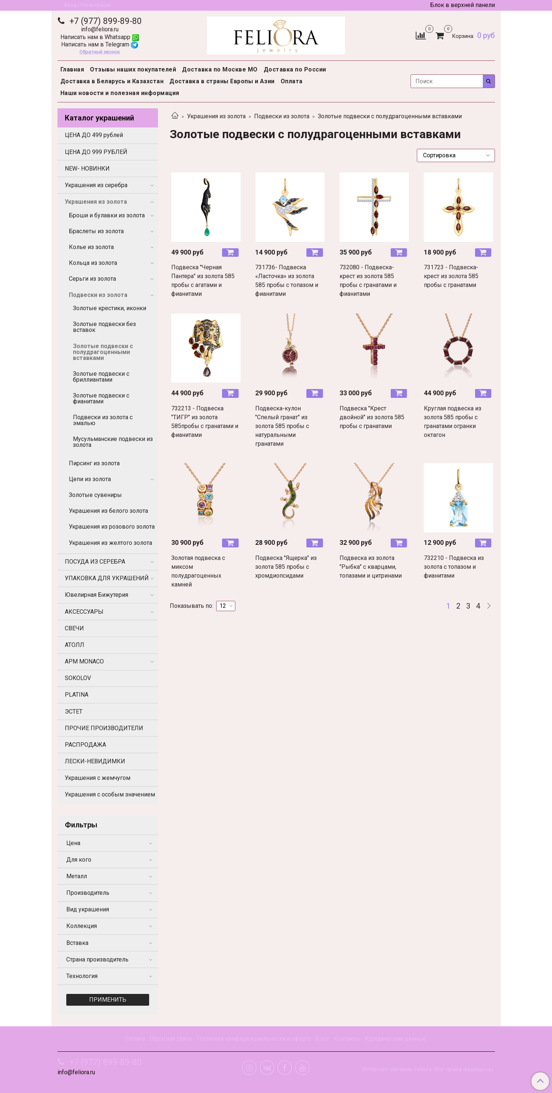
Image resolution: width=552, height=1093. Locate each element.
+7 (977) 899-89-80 (104, 21)
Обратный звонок (100, 52)
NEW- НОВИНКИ (87, 168)
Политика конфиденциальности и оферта (254, 1038)
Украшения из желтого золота (110, 542)
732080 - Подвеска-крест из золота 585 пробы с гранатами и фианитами (368, 280)
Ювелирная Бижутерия (96, 594)
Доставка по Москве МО (220, 69)
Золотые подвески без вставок (104, 326)
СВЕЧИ (74, 628)
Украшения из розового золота (112, 526)
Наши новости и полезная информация (119, 93)
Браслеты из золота (96, 231)
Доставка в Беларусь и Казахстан (112, 81)
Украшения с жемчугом (97, 777)
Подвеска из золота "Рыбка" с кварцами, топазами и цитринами (371, 566)
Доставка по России (295, 69)
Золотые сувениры (95, 494)
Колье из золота (91, 247)
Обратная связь (171, 1038)
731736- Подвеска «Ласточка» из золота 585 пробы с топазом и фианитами (286, 280)
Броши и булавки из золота (107, 215)
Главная (72, 69)
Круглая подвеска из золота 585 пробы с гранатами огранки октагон (452, 421)
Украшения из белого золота (108, 510)
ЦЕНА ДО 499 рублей (94, 135)
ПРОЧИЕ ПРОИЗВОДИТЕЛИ (104, 728)
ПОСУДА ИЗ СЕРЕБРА (95, 561)
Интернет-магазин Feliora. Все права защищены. (428, 1069)
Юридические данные (395, 1038)
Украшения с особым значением (110, 794)
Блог (322, 1038)
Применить (107, 999)
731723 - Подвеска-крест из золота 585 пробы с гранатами (451, 276)
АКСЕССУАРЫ (84, 611)
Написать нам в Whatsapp (99, 37)
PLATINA (76, 694)
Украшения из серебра (96, 185)
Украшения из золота (216, 116)
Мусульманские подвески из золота (113, 441)
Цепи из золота (90, 479)
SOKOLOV (78, 678)
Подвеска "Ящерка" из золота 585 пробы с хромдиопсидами (286, 566)
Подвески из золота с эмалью (103, 420)
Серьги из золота (92, 278)
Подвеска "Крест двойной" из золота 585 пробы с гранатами (372, 417)
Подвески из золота (281, 116)
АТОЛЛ (74, 644)
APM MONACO (84, 661)
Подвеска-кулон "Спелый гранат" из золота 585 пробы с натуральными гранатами (282, 426)
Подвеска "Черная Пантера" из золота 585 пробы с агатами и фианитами (203, 280)
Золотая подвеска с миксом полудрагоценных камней (198, 571)
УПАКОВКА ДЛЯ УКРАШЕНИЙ (107, 578)
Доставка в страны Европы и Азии (222, 81)
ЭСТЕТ (73, 711)
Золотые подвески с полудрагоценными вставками (103, 352)
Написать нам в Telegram (99, 44)
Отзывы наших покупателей (133, 69)
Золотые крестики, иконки (109, 308)
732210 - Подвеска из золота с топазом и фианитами (454, 566)
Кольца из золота (93, 262)
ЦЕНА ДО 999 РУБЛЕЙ (96, 151)
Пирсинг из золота (94, 463)
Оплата (292, 81)
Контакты (347, 1038)
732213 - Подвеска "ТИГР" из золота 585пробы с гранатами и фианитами (204, 421)
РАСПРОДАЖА (85, 744)
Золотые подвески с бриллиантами (101, 376)
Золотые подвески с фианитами (101, 398)
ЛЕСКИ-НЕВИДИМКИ (95, 761)
